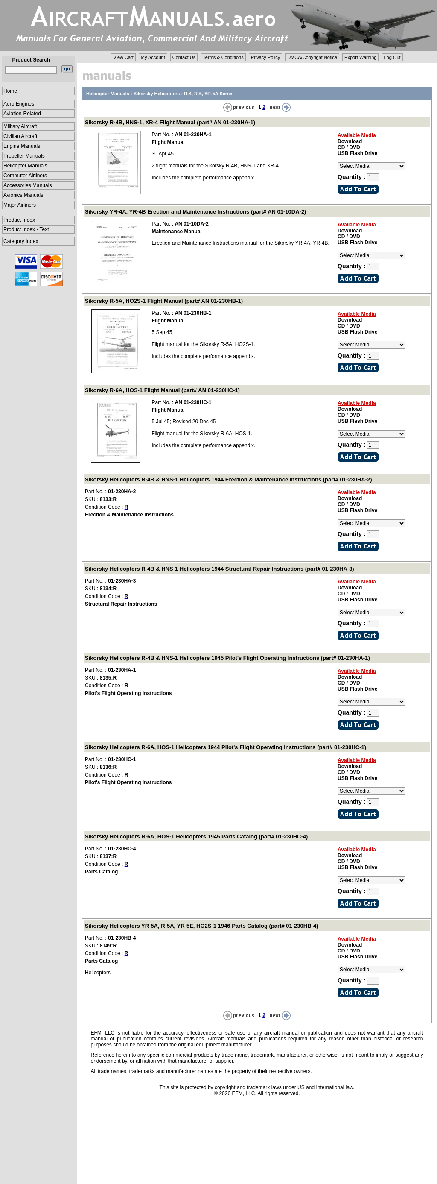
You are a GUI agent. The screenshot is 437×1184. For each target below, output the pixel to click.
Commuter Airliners (25, 176)
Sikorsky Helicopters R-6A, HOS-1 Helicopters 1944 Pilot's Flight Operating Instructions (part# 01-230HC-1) (225, 747)
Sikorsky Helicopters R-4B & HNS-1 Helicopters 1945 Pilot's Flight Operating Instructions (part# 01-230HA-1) (227, 658)
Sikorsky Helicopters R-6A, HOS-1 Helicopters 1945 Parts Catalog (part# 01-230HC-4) (196, 836)
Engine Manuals (21, 146)
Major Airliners (19, 205)
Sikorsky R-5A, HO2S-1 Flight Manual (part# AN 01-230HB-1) (164, 301)
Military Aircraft (20, 126)
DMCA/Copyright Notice (312, 57)
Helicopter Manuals (25, 166)
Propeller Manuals (24, 156)
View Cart (123, 57)
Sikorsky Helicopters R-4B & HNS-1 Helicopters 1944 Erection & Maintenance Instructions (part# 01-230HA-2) (228, 479)
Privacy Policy (265, 57)
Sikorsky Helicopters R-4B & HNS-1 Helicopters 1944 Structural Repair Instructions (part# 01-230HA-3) (219, 569)
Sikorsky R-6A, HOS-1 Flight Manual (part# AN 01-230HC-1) (162, 390)
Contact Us (183, 57)
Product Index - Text (26, 229)
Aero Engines (18, 104)
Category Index (20, 241)
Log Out (392, 57)
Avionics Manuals (23, 195)
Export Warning (360, 57)
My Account (153, 57)
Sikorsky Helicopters (157, 93)
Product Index (19, 220)
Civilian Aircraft (20, 136)
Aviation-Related (22, 114)
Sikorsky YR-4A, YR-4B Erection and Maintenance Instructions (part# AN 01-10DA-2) (195, 211)
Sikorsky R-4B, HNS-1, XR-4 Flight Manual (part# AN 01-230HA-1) (170, 122)
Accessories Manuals (27, 185)
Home (10, 91)
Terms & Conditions (223, 57)
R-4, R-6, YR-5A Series (208, 93)
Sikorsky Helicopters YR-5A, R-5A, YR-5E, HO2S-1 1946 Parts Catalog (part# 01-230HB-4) (201, 926)
